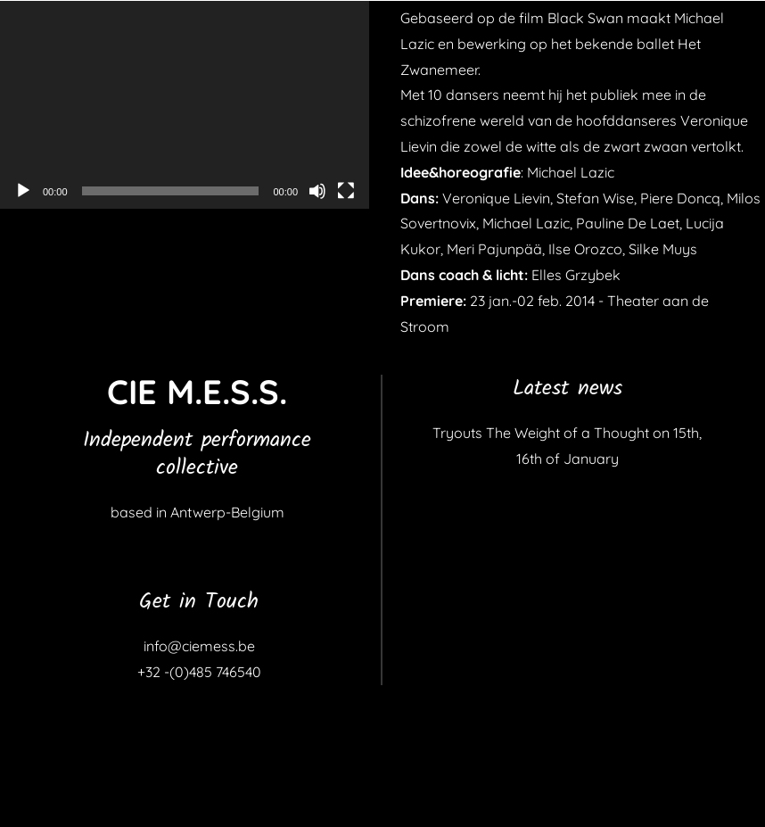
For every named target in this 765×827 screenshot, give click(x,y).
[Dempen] (317, 191)
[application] (184, 105)
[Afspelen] (23, 191)
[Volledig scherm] (346, 191)
